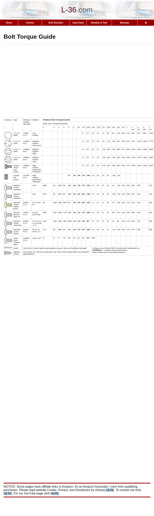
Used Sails (78, 22)
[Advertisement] (35, 82)
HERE (110, 490)
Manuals (124, 22)
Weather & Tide (99, 22)
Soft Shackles (55, 22)
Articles (30, 22)
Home (9, 22)
